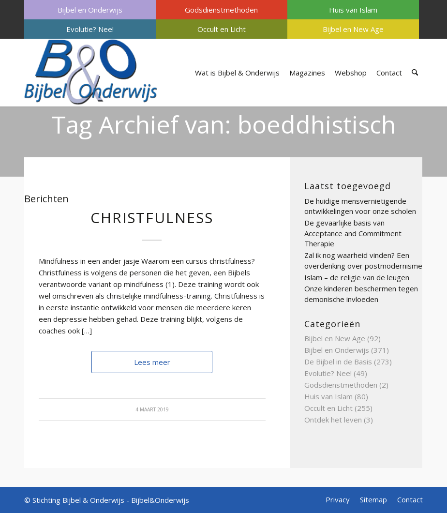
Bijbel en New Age (353, 29)
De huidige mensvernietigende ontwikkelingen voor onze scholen (360, 206)
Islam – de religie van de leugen (356, 277)
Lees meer (152, 362)
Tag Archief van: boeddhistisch (224, 124)
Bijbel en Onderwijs (90, 10)
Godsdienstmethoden (221, 10)
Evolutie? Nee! (90, 29)
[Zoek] (415, 72)
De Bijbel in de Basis (338, 361)
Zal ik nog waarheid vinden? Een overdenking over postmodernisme (363, 260)
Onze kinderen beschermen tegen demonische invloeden (361, 294)
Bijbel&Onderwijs (160, 500)
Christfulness (151, 217)
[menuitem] (90, 9)
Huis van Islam (353, 10)
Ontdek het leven (333, 419)
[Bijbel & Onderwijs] (90, 72)
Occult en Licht (221, 29)
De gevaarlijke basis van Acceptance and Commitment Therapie (353, 233)
